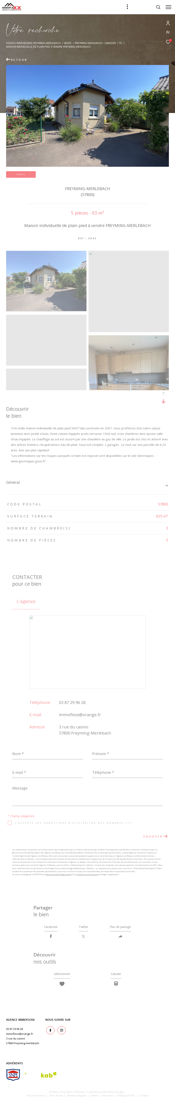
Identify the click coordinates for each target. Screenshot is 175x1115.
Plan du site (56, 1098)
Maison (111, 43)
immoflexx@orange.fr (80, 714)
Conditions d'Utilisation (87, 874)
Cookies (144, 1098)
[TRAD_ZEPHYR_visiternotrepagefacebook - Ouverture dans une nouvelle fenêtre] (49, 1032)
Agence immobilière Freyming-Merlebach (33, 43)
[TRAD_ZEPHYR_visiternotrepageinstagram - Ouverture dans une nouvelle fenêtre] (60, 1032)
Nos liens (108, 1098)
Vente (67, 43)
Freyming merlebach (88, 43)
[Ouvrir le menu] (168, 7)
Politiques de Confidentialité (58, 874)
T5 (120, 43)
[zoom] (46, 310)
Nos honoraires (36, 1098)
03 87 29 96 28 (72, 702)
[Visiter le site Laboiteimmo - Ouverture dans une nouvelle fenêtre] (88, 1106)
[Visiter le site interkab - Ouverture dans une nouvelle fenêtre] (40, 1078)
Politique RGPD (126, 1098)
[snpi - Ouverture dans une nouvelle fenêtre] (13, 1078)
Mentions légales (77, 1098)
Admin (95, 1098)
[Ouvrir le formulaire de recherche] (147, 7)
